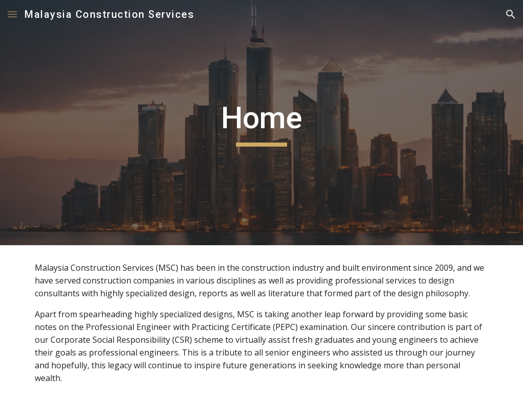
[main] (262, 123)
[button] (12, 14)
